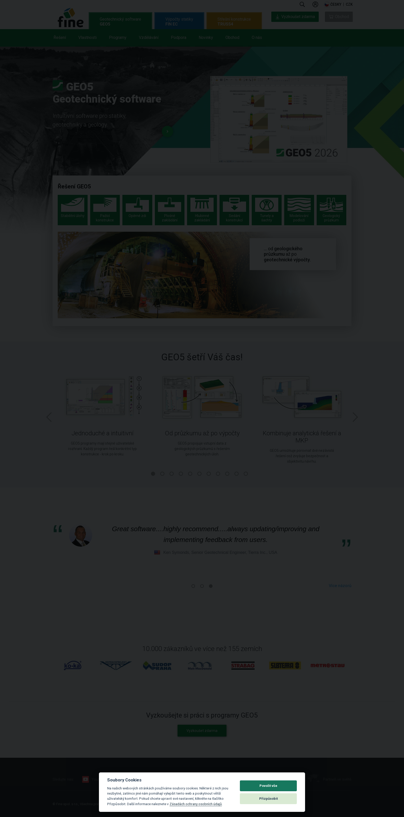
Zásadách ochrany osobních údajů (196, 804)
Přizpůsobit (268, 799)
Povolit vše (268, 786)
